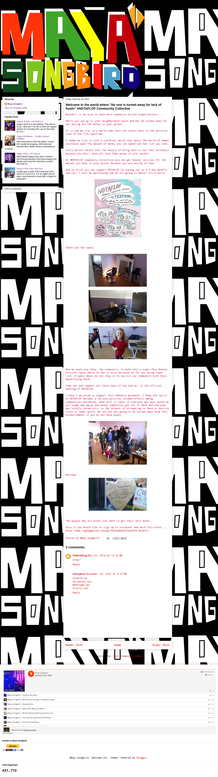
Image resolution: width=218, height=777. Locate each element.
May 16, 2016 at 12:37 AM (105, 555)
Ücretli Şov (81, 588)
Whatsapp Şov (81, 584)
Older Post (161, 645)
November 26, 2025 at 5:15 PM (107, 573)
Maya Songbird (90, 537)
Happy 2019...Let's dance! (28, 153)
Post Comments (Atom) (127, 656)
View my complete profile (16, 108)
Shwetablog (80, 555)
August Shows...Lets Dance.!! (30, 121)
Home (117, 645)
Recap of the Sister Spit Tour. (30, 168)
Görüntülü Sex (82, 581)
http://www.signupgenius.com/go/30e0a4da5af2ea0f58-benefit (107, 530)
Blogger (142, 757)
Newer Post (74, 645)
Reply (76, 564)
